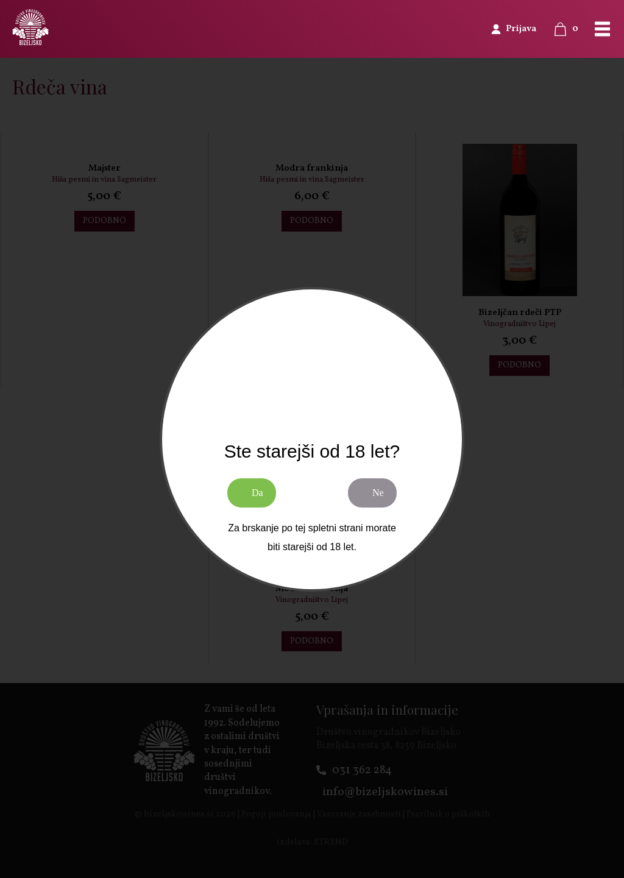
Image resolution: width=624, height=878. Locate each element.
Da (257, 492)
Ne (378, 492)
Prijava (521, 29)
